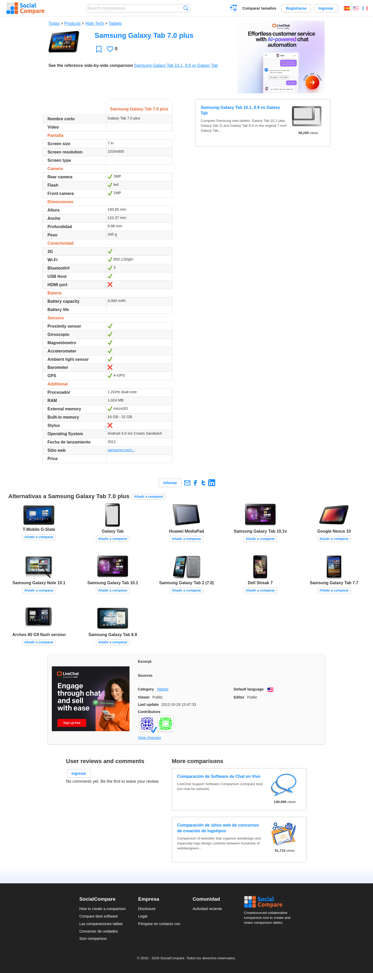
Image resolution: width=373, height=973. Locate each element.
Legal (142, 916)
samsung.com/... (121, 450)
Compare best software (98, 916)
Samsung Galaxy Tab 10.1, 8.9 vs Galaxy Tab (176, 65)
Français (365, 8)
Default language (249, 689)
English (356, 8)
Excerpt (145, 661)
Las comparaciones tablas (101, 924)
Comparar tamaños (259, 8)
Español (347, 8)
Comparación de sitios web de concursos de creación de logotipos (218, 828)
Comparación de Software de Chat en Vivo (219, 776)
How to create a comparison (102, 909)
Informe (170, 483)
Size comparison (93, 938)
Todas (54, 23)
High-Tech (94, 23)
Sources (145, 675)
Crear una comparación (233, 9)
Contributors (149, 712)
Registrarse (296, 8)
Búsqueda (185, 8)
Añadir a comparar (148, 496)
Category (146, 689)
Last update (148, 704)
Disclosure (146, 909)
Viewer (144, 697)
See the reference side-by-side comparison (90, 65)
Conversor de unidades (98, 931)
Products (72, 23)
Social (269, 902)
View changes (149, 738)
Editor (239, 697)
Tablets (115, 23)
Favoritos (98, 49)
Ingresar (326, 8)
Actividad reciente (207, 909)
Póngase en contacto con (159, 924)
